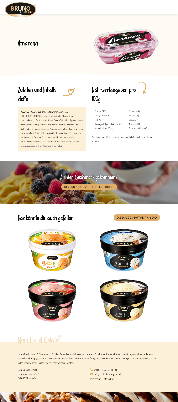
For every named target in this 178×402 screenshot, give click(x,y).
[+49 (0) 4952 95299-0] (125, 370)
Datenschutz (108, 378)
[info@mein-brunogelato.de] (125, 374)
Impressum (95, 378)
